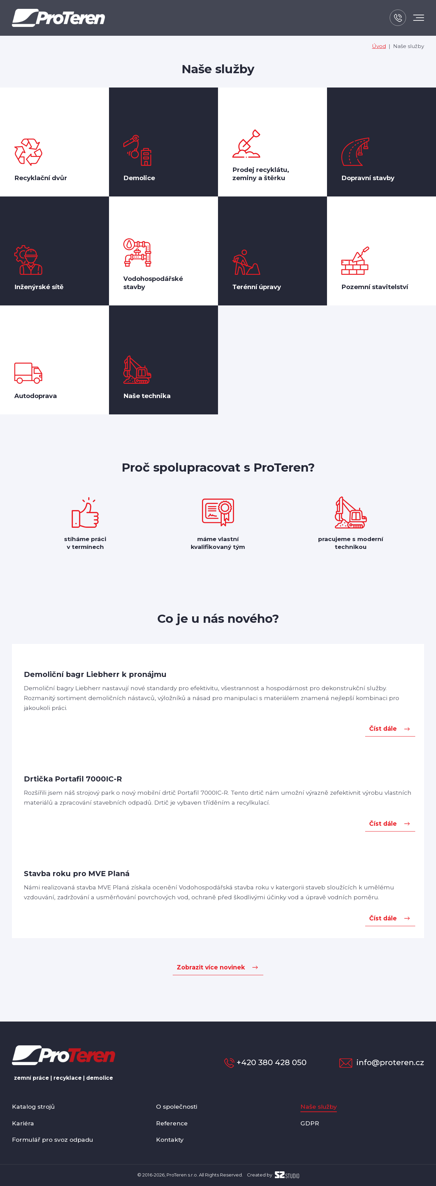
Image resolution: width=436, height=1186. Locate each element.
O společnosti (176, 1106)
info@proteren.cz (381, 1062)
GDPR (309, 1123)
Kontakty (170, 1139)
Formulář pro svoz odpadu (52, 1139)
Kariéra (23, 1123)
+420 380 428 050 (265, 1062)
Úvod (379, 46)
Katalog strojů (33, 1106)
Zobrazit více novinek (211, 967)
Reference (172, 1123)
